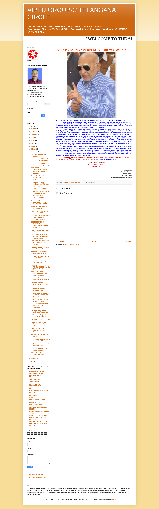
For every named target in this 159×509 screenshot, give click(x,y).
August (33, 134)
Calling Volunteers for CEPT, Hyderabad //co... (40, 344)
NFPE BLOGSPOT (35, 379)
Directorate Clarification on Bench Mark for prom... (39, 187)
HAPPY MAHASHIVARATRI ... (40, 164)
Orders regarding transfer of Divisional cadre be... (40, 192)
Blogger (113, 499)
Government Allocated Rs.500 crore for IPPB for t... (40, 257)
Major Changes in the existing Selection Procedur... (40, 248)
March (33, 149)
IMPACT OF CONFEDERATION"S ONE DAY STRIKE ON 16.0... (39, 170)
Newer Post (60, 241)
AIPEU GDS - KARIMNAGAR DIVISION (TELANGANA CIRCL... (40, 202)
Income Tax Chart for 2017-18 (40, 319)
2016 (31, 362)
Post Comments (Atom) (72, 244)
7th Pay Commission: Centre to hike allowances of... (40, 353)
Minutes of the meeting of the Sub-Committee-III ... (40, 231)
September (34, 131)
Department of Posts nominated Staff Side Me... (40, 183)
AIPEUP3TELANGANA (39, 474)
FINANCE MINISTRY (36, 402)
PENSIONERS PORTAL (37, 405)
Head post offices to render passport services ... (39, 349)
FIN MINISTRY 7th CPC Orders (39, 400)
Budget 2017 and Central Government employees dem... (39, 323)
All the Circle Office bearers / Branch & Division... (40, 300)
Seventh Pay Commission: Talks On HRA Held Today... (39, 177)
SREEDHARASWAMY (38, 477)
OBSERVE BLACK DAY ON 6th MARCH (40, 155)
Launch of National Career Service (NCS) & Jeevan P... (40, 278)
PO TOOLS (33, 395)
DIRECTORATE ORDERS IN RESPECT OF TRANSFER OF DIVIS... (40, 294)
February (34, 152)
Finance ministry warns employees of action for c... (40, 311)
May (33, 143)
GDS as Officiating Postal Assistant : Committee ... (39, 315)
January (34, 358)
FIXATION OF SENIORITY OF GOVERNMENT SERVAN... (40, 242)
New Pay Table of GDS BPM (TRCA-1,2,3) (40, 335)
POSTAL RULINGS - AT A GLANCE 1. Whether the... (40, 159)
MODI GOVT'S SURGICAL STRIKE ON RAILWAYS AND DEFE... (40, 305)
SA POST (32, 397)
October (34, 128)
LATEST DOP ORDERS (37, 371)
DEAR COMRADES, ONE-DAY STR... (40, 196)
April (33, 146)
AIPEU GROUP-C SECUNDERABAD (35, 385)
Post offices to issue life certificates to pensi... (38, 289)
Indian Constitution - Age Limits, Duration (39, 261)
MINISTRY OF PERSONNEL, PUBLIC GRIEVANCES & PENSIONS (38, 417)
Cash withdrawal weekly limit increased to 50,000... (40, 212)
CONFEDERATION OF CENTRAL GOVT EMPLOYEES (36, 375)
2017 (31, 126)
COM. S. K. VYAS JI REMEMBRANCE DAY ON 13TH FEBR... (39, 273)
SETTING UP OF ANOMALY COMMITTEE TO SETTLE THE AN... (40, 217)
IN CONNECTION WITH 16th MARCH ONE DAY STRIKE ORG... (39, 236)
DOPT (31, 388)
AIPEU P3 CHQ (34, 382)
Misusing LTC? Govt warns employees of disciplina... (39, 252)
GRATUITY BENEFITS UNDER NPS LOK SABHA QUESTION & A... (40, 267)
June (33, 140)
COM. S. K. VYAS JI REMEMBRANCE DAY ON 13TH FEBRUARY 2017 (91, 50)
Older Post (127, 241)
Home (94, 241)
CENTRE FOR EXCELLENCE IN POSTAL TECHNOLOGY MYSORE (39, 423)
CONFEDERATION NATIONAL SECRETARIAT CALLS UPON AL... (39, 224)
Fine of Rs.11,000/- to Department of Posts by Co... (39, 330)
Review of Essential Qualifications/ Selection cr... (39, 284)
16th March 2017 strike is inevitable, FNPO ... (39, 207)
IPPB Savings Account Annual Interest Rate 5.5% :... (40, 340)
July (32, 137)
